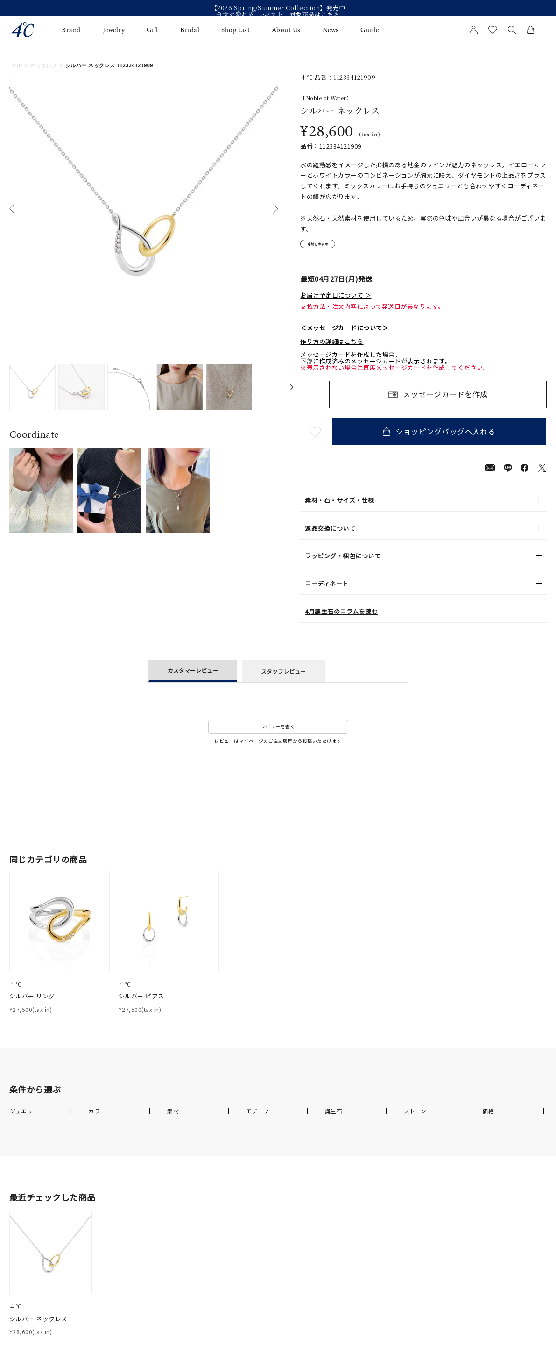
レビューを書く (278, 730)
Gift (153, 30)
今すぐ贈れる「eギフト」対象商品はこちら (278, 14)
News (331, 30)
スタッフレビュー (283, 675)
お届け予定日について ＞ (335, 299)
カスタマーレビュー (193, 674)
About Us (286, 30)
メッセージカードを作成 (445, 398)
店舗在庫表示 (326, 245)
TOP (16, 65)
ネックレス (43, 65)
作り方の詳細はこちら (331, 345)
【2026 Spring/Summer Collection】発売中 (278, 8)
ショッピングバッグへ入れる (442, 435)
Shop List (235, 30)
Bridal (189, 30)
